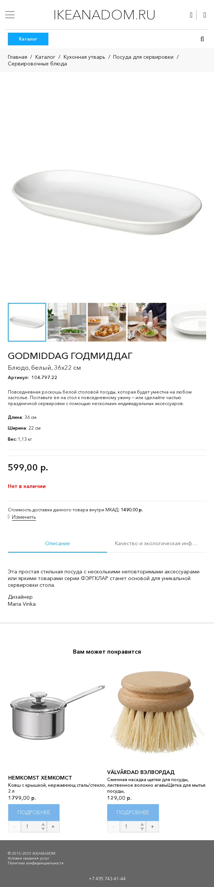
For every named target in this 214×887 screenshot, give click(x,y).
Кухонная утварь (84, 57)
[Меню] (10, 15)
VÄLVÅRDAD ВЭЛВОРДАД (141, 772)
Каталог (45, 57)
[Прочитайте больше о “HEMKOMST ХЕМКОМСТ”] (34, 812)
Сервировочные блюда (37, 63)
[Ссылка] (191, 14)
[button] (202, 39)
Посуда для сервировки (143, 57)
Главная (17, 57)
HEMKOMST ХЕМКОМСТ (40, 778)
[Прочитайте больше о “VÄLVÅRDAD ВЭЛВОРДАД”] (133, 812)
